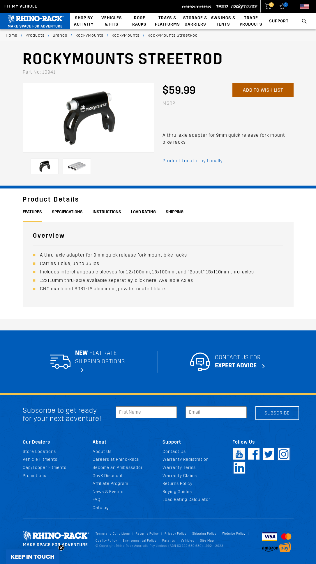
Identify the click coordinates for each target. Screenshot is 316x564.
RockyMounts (89, 35)
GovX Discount (108, 475)
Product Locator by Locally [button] (193, 160)
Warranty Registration (186, 459)
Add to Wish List (263, 90)
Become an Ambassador (118, 467)
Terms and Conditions (113, 533)
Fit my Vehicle (20, 6)
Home (11, 35)
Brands (60, 35)
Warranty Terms (179, 467)
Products (35, 35)
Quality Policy (106, 540)
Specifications (67, 211)
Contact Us (174, 451)
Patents (168, 540)
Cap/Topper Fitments (44, 467)
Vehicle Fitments (40, 459)
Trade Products (251, 21)
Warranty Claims (180, 475)
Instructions (107, 211)
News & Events (108, 491)
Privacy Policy (175, 533)
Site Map (207, 540)
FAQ (96, 499)
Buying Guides (177, 491)
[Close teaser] (61, 548)
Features (32, 211)
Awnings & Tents (223, 21)
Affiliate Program (110, 483)
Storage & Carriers (195, 21)
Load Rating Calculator (186, 499)
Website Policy (234, 533)
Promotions (34, 475)
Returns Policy (178, 483)
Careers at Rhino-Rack (116, 459)
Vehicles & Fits (111, 21)
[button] (32, 556)
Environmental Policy (139, 540)
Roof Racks (139, 21)
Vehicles (187, 540)
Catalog (101, 507)
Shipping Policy (204, 533)
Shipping (174, 211)
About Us (102, 451)
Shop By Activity (83, 21)
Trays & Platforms (167, 21)
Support (279, 21)
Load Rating (143, 211)
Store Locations (39, 451)
